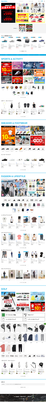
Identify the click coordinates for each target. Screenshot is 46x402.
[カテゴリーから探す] (32, 1)
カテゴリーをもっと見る (23, 97)
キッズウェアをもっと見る (23, 265)
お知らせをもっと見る (23, 387)
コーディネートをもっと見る (23, 282)
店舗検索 (23, 398)
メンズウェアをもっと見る (23, 230)
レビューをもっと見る (23, 116)
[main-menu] (44, 1)
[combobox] (23, 1)
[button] (44, 43)
